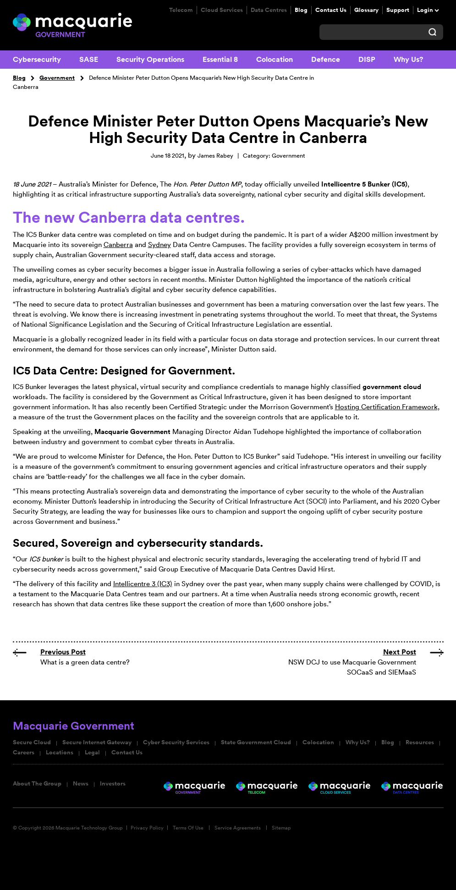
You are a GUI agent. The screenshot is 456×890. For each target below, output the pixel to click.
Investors (113, 784)
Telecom (181, 10)
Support (397, 10)
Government (57, 78)
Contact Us (330, 10)
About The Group (37, 784)
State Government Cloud (256, 742)
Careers (23, 752)
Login (425, 10)
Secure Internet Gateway (97, 742)
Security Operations (150, 59)
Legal (92, 752)
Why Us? (408, 59)
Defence (325, 59)
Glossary (366, 10)
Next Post (399, 652)
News (80, 784)
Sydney (159, 244)
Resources (420, 742)
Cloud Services (222, 10)
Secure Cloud (32, 742)
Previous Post (63, 652)
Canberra (118, 244)
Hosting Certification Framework (386, 406)
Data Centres (269, 10)
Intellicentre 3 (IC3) (142, 583)
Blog (301, 10)
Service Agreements (237, 827)
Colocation (274, 59)
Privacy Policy (147, 827)
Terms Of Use (188, 827)
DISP (366, 59)
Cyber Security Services (176, 742)
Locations (59, 752)
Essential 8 (220, 59)
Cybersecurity (37, 59)
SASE (88, 59)
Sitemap (281, 827)
